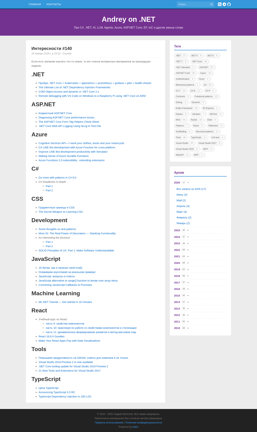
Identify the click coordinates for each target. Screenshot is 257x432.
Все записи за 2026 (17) (191, 188)
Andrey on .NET (128, 19)
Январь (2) (183, 223)
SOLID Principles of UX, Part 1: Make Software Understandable (76, 250)
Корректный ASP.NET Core (55, 113)
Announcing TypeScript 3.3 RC (57, 392)
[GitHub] (229, 4)
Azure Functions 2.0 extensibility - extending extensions (71, 160)
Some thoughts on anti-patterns (57, 229)
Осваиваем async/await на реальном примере (67, 271)
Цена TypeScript (48, 387)
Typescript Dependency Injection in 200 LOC (65, 396)
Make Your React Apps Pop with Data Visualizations (69, 340)
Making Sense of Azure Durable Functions (64, 155)
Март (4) (182, 211)
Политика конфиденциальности (143, 422)
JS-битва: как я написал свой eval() (60, 267)
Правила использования (109, 422)
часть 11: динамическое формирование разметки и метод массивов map (91, 332)
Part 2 (49, 190)
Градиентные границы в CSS (57, 207)
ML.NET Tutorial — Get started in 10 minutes (65, 301)
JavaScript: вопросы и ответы (57, 276)
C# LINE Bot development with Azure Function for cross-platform (77, 147)
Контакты (54, 4)
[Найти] (212, 4)
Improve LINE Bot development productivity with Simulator (73, 151)
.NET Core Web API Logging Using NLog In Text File (70, 125)
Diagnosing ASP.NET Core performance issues (66, 117)
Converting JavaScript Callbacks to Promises (65, 284)
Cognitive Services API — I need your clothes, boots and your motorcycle (81, 143)
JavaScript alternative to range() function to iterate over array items (78, 280)
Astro (135, 426)
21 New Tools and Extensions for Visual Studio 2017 (69, 370)
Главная (35, 4)
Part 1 (49, 186)
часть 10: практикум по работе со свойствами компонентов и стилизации (91, 327)
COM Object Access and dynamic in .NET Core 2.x (69, 91)
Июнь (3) (182, 194)
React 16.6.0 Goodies (51, 336)
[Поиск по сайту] (193, 4)
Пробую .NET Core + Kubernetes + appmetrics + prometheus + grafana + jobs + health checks (95, 83)
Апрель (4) (183, 206)
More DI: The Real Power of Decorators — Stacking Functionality (77, 233)
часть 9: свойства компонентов (65, 323)
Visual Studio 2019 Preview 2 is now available (66, 362)
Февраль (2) (184, 217)
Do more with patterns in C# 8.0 (57, 177)
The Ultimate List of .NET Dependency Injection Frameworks (74, 87)
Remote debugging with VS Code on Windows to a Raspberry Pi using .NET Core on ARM (92, 95)
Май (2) (181, 200)
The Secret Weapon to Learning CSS (61, 211)
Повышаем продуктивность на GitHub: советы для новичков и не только (83, 357)
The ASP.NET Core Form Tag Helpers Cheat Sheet (69, 121)
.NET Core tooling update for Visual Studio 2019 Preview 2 (73, 366)
